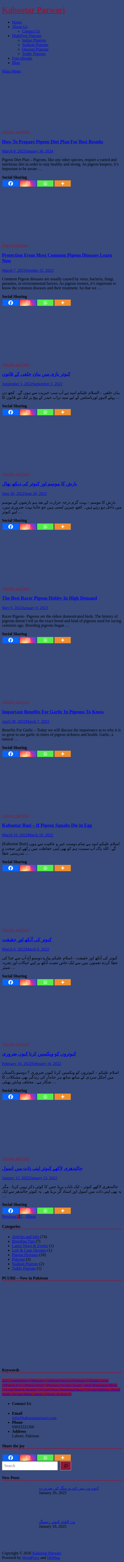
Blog (16, 63)
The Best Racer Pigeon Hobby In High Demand (49, 598)
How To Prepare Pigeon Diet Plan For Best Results (52, 141)
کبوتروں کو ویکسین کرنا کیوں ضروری (39, 1054)
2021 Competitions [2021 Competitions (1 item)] (17, 1380)
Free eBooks (22, 58)
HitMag (53, 1557)
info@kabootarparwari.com (34, 1418)
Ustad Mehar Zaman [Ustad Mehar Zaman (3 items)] (31, 1394)
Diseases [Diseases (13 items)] (41, 1380)
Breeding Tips (23, 1241)
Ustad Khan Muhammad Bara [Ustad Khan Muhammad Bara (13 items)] (65, 1389)
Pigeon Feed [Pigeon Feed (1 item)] (36, 1385)
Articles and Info (15, 132)
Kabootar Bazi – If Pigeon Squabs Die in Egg (47, 825)
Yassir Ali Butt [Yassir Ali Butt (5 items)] (59, 1394)
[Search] (65, 1465)
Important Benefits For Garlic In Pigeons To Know (53, 711)
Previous (9, 1216)
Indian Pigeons (34, 40)
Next (32, 1216)
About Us (20, 27)
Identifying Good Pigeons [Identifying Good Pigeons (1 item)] (70, 1380)
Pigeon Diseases (15, 245)
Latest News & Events (30, 1246)
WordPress (30, 1557)
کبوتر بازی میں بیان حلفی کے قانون (36, 374)
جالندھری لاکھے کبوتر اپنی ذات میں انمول (42, 1168)
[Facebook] (11, 183)
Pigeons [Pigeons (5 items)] (55, 1385)
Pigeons (18, 1259)
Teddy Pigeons (34, 54)
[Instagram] (28, 183)
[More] (62, 183)
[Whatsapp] (45, 183)
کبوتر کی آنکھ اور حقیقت (26, 939)
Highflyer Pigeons (26, 36)
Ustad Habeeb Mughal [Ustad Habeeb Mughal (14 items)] (24, 1389)
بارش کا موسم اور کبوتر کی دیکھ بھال (39, 483)
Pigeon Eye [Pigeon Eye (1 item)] (16, 1385)
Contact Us (31, 31)
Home (17, 22)
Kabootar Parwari (33, 9)
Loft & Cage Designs (29, 1250)
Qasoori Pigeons (35, 49)
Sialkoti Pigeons (35, 45)
